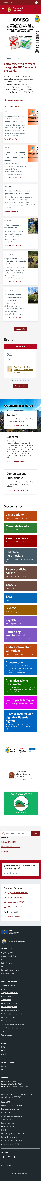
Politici (3, 966)
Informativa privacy (8, 1123)
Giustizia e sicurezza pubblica (11, 1013)
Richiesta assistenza (8, 1112)
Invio (35, 833)
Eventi (3, 1069)
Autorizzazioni (6, 999)
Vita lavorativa (6, 1035)
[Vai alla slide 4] (20, 380)
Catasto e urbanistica (9, 1003)
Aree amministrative (8, 956)
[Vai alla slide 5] (23, 380)
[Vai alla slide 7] (28, 380)
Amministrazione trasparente (12, 1116)
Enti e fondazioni (7, 963)
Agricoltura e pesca (8, 985)
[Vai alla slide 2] (15, 380)
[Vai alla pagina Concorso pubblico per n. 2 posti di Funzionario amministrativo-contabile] (12, 138)
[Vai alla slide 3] (17, 380)
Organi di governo (7, 952)
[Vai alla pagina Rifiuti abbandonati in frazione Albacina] (12, 244)
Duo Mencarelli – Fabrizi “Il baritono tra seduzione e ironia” (23, 370)
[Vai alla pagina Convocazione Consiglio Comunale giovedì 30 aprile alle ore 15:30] (13, 211)
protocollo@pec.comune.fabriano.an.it (18, 1094)
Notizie (3, 1047)
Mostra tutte (20, 329)
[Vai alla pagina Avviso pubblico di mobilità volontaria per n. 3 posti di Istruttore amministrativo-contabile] (12, 177)
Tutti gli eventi (20, 386)
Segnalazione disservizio (10, 1109)
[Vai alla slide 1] (12, 380)
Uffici (3, 959)
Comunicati (5, 1050)
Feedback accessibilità (9, 1137)
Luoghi (3, 1066)
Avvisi (3, 1054)
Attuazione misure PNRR (10, 1144)
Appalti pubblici (6, 996)
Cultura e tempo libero (9, 1006)
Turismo (4, 1031)
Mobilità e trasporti (8, 1020)
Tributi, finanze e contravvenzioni (13, 1027)
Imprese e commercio (9, 1017)
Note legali (5, 1130)
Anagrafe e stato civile (9, 992)
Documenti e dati (7, 973)
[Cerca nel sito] (35, 9)
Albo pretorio (6, 1119)
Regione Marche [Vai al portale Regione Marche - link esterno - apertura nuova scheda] (7, 3)
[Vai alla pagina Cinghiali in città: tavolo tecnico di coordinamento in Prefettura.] (12, 280)
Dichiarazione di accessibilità (11, 1140)
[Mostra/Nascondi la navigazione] (2, 9)
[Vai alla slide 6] (25, 380)
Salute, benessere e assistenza (12, 1024)
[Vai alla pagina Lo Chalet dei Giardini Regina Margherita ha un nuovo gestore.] (12, 316)
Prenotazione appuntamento (11, 1105)
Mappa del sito (6, 1165)
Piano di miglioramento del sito (12, 1133)
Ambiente (4, 989)
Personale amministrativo (10, 970)
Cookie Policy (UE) (7, 1126)
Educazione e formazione (10, 1010)
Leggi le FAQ (5, 1102)
